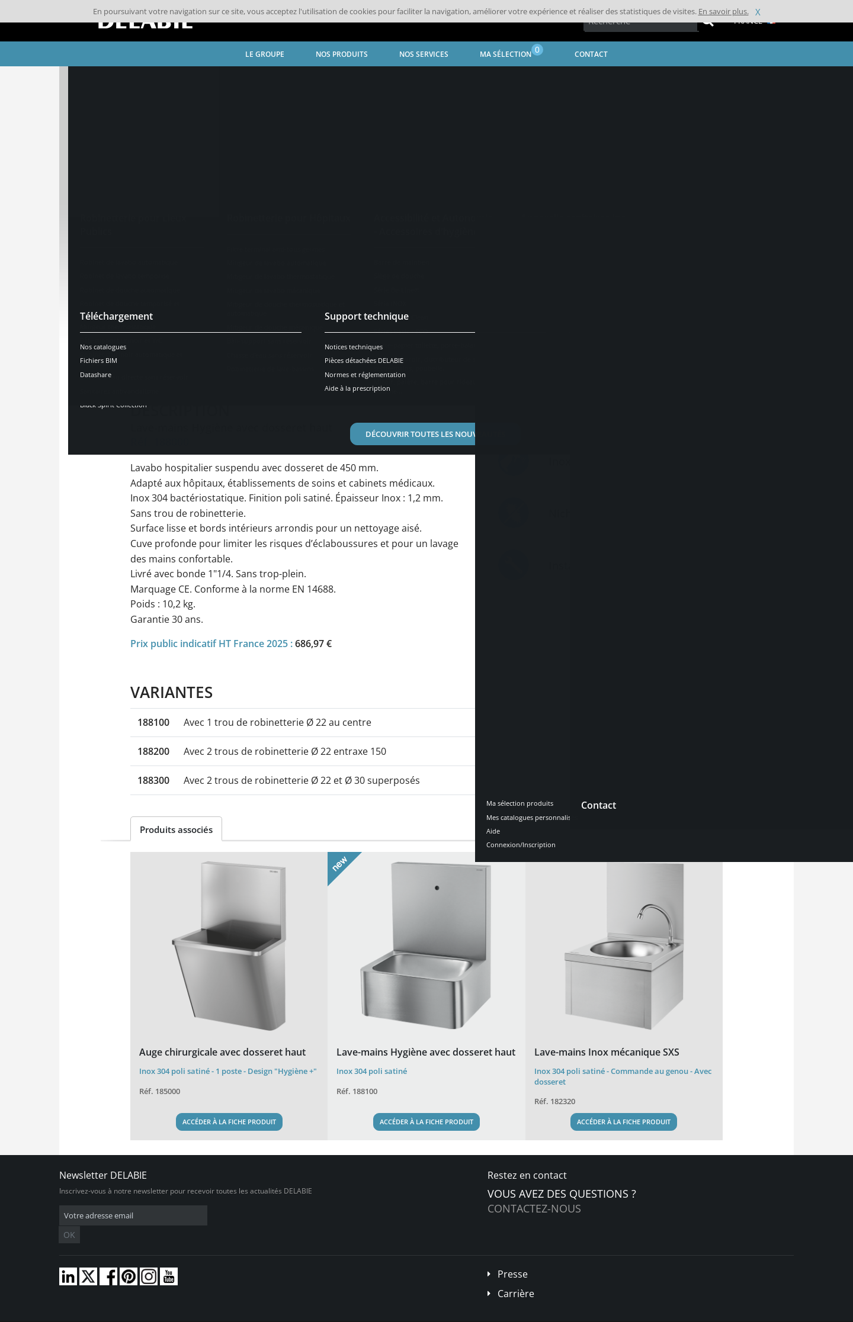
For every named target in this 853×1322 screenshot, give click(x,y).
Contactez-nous (534, 1208)
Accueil (87, 80)
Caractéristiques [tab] (250, 368)
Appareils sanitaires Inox (213, 80)
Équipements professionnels (319, 80)
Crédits (290, 1313)
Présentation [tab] (168, 368)
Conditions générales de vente (158, 1313)
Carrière (516, 1275)
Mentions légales (241, 1313)
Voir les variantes (184, 331)
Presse (513, 1256)
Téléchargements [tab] (341, 368)
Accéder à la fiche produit (229, 1121)
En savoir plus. (723, 11)
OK (247, 1215)
